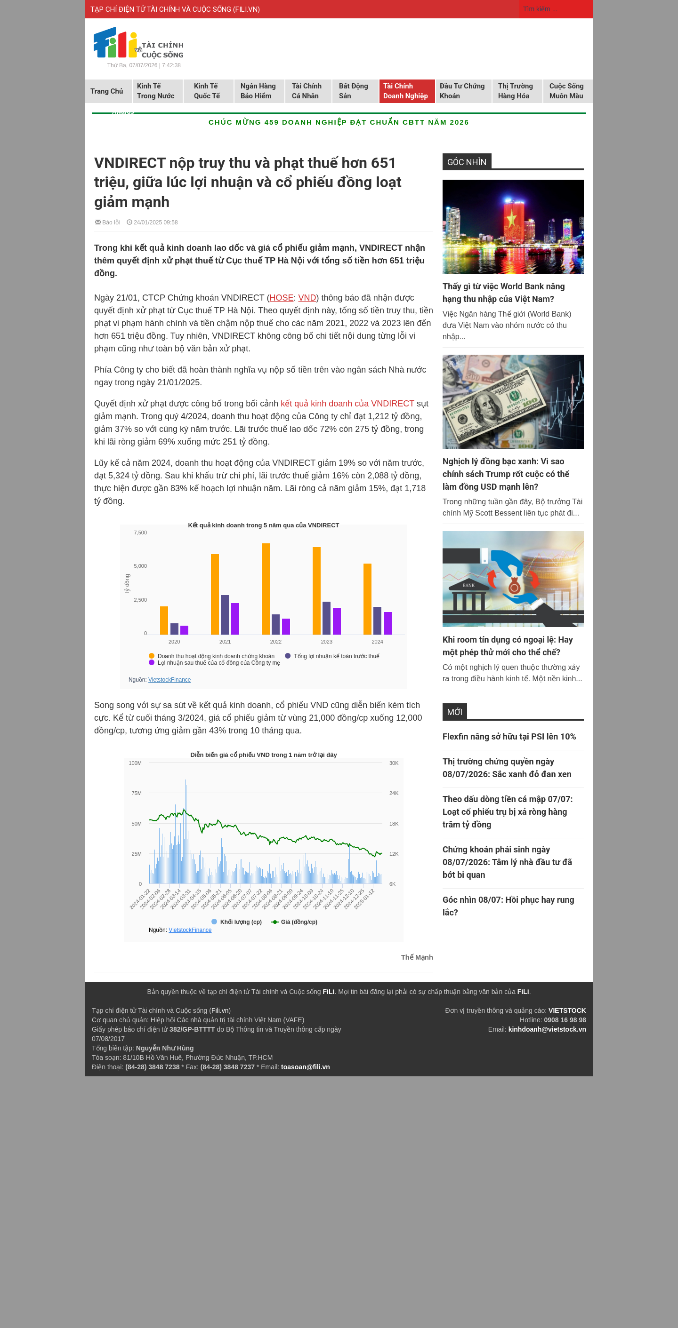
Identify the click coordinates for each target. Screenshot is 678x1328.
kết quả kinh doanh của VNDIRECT (347, 403)
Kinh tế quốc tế (207, 91)
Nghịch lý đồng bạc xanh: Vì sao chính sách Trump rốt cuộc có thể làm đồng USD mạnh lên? (506, 474)
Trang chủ (106, 91)
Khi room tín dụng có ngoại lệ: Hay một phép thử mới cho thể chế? (508, 646)
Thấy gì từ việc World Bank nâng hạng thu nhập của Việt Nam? (504, 292)
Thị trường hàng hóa (515, 91)
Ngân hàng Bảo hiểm (258, 91)
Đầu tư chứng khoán (462, 91)
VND (307, 297)
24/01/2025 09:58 (152, 221)
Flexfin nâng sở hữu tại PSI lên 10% (509, 736)
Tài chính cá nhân (307, 91)
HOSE (282, 297)
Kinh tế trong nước (155, 91)
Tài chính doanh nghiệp (405, 91)
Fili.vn (220, 1010)
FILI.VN (246, 9)
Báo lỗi (107, 221)
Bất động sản (353, 91)
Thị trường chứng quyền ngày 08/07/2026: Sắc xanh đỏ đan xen (507, 767)
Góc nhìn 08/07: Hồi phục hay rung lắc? (508, 906)
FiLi (329, 991)
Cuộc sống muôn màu (566, 91)
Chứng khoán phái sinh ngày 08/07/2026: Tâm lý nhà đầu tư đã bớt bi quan (507, 862)
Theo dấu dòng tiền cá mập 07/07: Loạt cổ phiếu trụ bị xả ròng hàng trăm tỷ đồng (508, 811)
